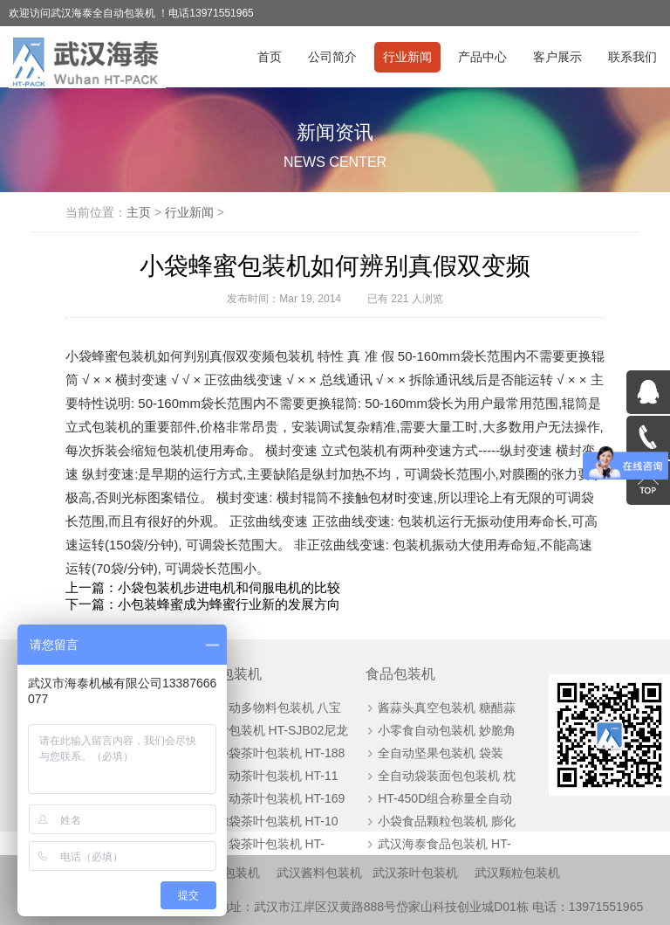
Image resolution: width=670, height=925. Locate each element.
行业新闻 (407, 57)
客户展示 (557, 57)
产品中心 (482, 57)
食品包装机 (400, 673)
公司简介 (332, 57)
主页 (138, 212)
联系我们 (632, 57)
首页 (269, 57)
